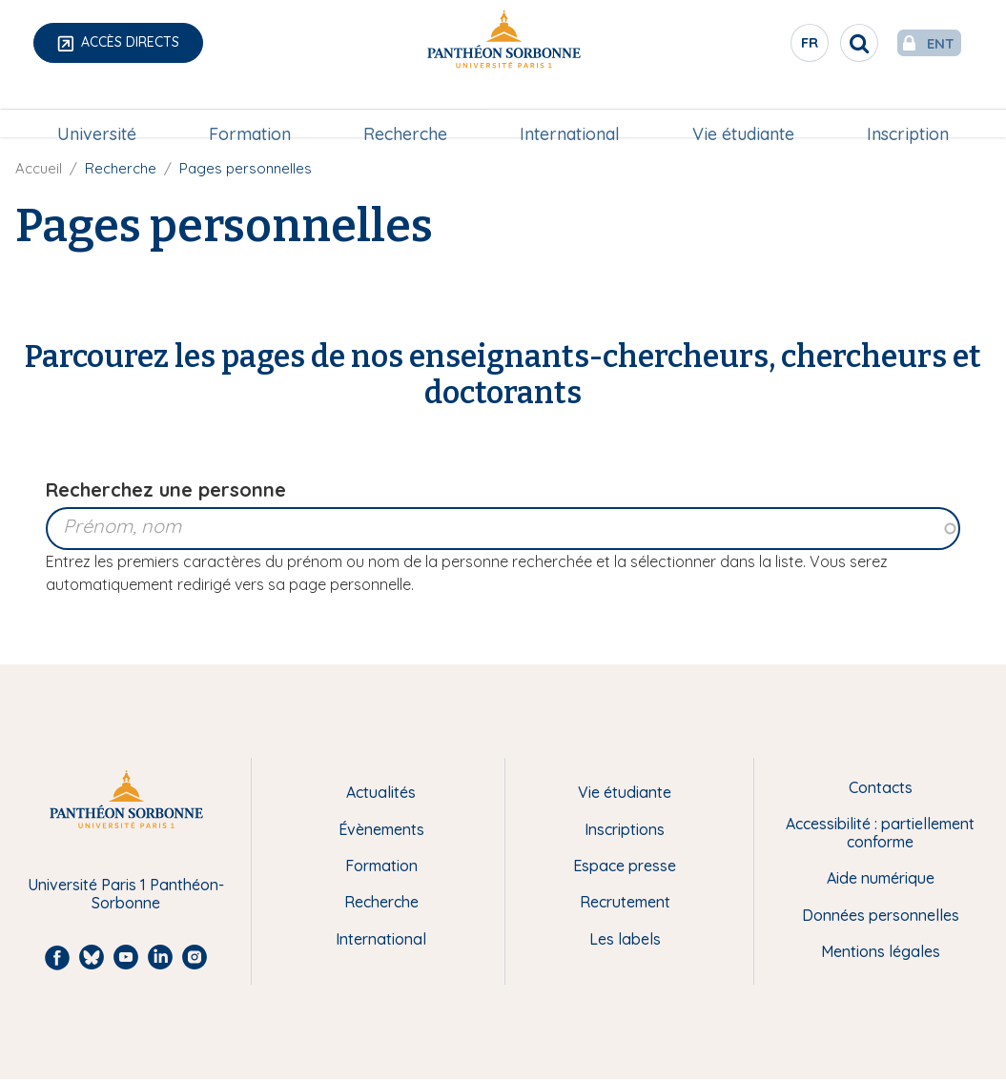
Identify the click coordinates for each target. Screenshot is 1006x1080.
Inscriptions (625, 829)
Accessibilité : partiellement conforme (880, 832)
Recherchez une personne (166, 489)
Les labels (625, 939)
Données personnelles (880, 915)
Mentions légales (880, 951)
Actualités (381, 792)
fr (772, 46)
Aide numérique (880, 877)
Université (101, 111)
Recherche (406, 111)
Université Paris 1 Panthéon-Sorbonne (126, 893)
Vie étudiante (740, 111)
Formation (253, 111)
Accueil (38, 168)
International (569, 111)
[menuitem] (101, 111)
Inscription (903, 111)
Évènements (381, 829)
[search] (821, 43)
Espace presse (624, 865)
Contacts (881, 787)
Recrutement (625, 901)
